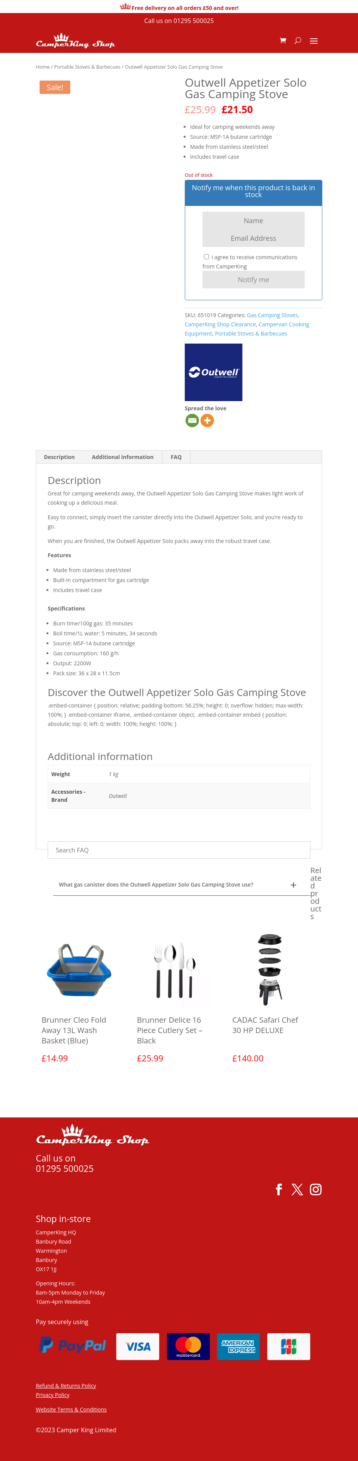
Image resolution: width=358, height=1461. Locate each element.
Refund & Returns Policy (66, 1385)
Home (43, 66)
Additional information (123, 457)
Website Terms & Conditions (71, 1409)
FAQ (176, 457)
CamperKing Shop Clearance (220, 324)
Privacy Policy (52, 1394)
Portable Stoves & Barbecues (87, 66)
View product (72, 1083)
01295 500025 (194, 20)
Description (59, 457)
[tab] (59, 457)
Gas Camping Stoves (272, 315)
